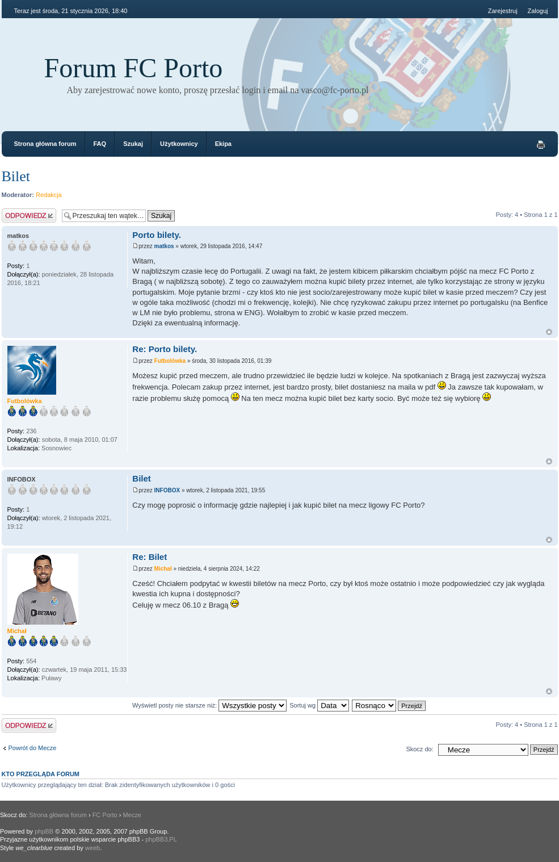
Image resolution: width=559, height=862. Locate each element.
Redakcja (49, 194)
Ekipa (223, 143)
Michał (163, 569)
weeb (92, 847)
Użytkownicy (179, 143)
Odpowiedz (29, 215)
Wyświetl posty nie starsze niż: (209, 705)
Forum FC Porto (133, 68)
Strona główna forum (45, 143)
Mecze (132, 814)
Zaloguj (537, 10)
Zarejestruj (503, 10)
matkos (164, 246)
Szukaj (133, 143)
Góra (549, 332)
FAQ (100, 143)
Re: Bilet (149, 557)
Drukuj (540, 144)
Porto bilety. (156, 235)
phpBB (44, 831)
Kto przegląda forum (41, 774)
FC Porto (105, 814)
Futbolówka (170, 361)
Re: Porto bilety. (164, 349)
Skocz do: (419, 749)
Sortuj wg (319, 705)
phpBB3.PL (161, 839)
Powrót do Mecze (33, 747)
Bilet (16, 176)
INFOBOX (167, 490)
